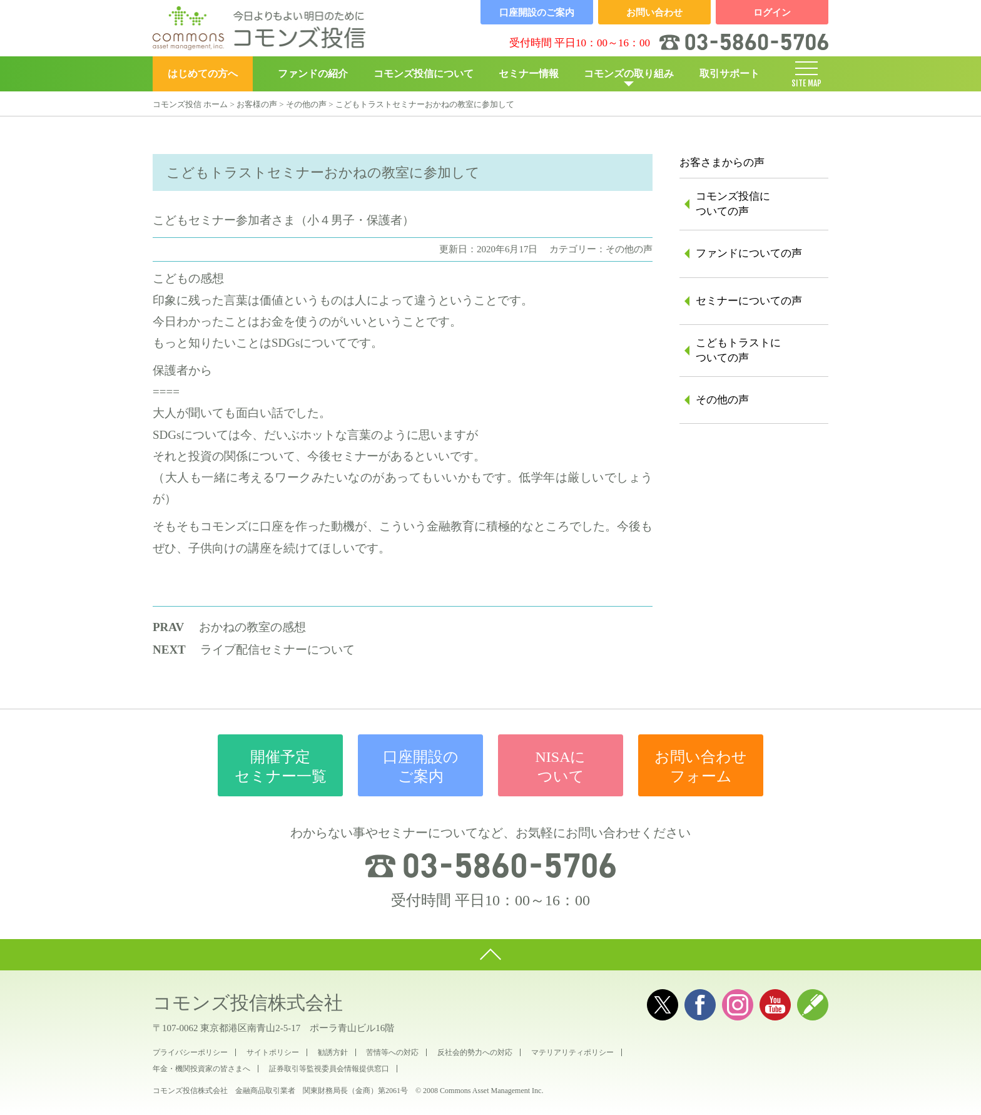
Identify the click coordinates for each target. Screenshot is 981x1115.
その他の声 (306, 104)
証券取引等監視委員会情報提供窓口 (329, 1068)
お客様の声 (256, 104)
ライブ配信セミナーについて (277, 649)
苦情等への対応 (392, 1052)
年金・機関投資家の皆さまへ (201, 1068)
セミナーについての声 (749, 301)
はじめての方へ (203, 73)
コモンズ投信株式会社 (248, 1002)
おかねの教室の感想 (252, 627)
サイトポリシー (273, 1052)
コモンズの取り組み (629, 73)
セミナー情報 (529, 73)
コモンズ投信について (424, 73)
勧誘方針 (333, 1052)
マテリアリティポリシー (572, 1052)
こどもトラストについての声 (738, 350)
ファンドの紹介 (313, 73)
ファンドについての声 (749, 253)
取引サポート (729, 73)
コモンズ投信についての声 (733, 203)
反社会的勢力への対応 (474, 1052)
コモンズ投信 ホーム (190, 104)
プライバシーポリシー (190, 1052)
